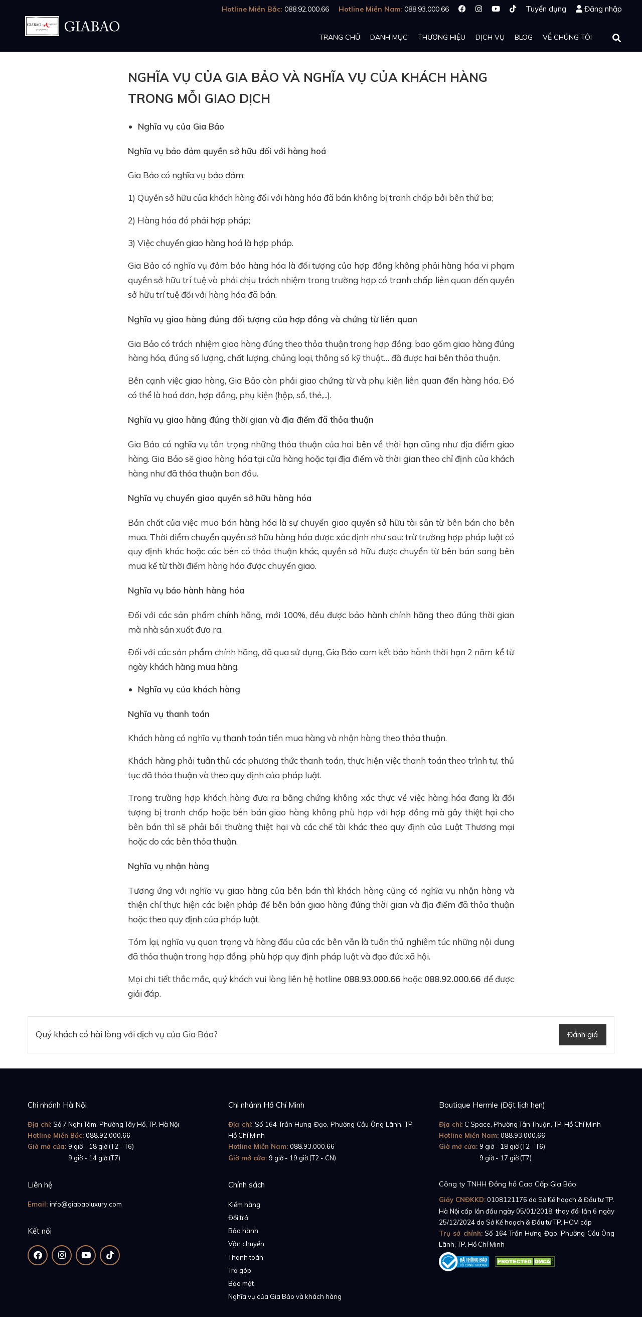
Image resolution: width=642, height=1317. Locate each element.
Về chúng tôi (567, 37)
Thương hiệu (441, 37)
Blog (524, 37)
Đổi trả (238, 1218)
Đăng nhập (603, 9)
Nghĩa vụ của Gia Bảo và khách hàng (285, 1296)
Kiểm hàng (244, 1205)
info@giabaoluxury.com (86, 1204)
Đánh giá (582, 1034)
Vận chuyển (246, 1244)
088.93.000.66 (312, 1146)
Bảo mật (241, 1283)
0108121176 (507, 1199)
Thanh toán (245, 1257)
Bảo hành (243, 1231)
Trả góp (239, 1270)
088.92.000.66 (108, 1135)
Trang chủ (339, 37)
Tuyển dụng (546, 9)
